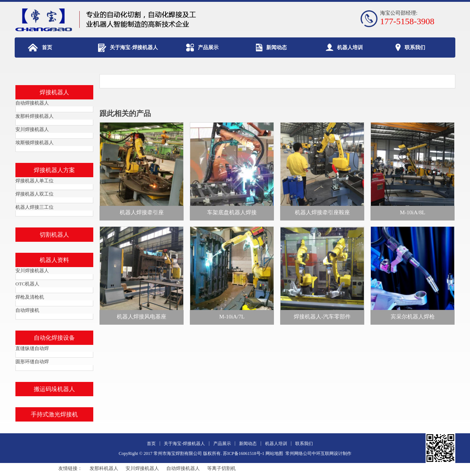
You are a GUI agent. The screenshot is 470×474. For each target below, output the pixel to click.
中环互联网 (323, 453)
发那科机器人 (104, 468)
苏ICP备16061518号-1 (243, 453)
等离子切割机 (221, 468)
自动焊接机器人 (183, 468)
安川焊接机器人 (142, 468)
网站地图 (274, 453)
